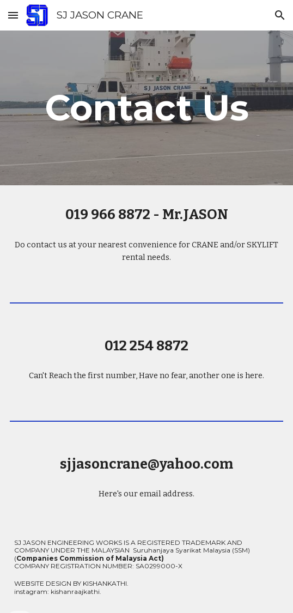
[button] (13, 15)
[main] (146, 107)
